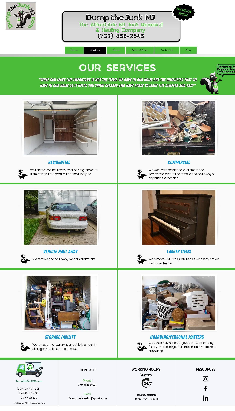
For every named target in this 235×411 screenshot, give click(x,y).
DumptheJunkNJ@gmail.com (87, 398)
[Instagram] (205, 378)
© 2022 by (29, 402)
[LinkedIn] (205, 398)
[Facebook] (205, 388)
